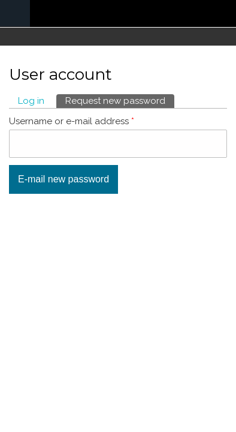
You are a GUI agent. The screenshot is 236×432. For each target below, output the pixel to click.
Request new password (119, 100)
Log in (31, 100)
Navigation (15, 13)
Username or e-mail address (71, 121)
